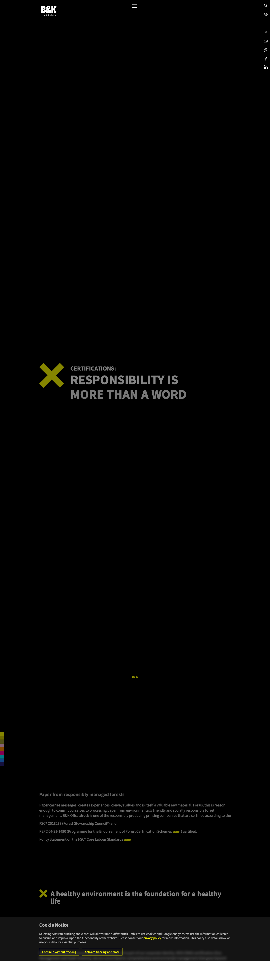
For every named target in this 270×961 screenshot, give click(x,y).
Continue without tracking (59, 952)
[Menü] (134, 6)
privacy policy (152, 938)
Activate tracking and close (102, 952)
